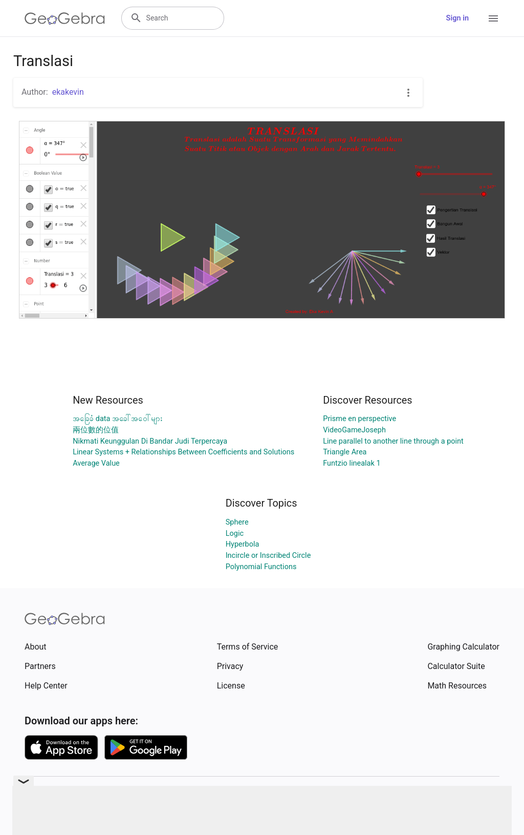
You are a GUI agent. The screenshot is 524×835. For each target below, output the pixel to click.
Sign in (457, 18)
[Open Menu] (493, 18)
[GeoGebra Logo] (65, 18)
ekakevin (68, 92)
